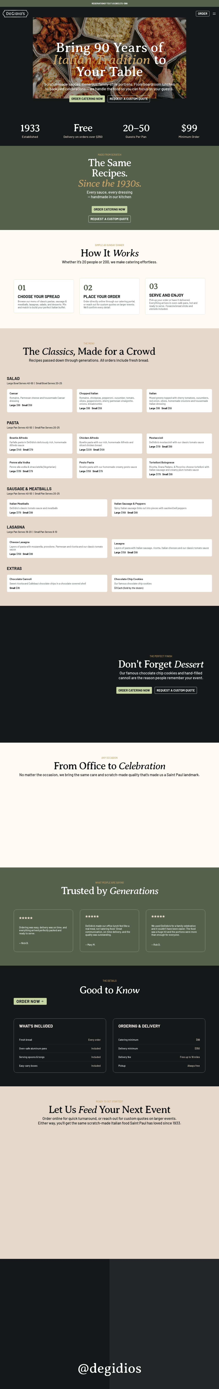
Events (57, 1345)
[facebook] (202, 1345)
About (45, 1345)
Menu (32, 1345)
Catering (72, 1345)
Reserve (19, 1345)
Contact (87, 1345)
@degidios (109, 1291)
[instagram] (194, 1345)
